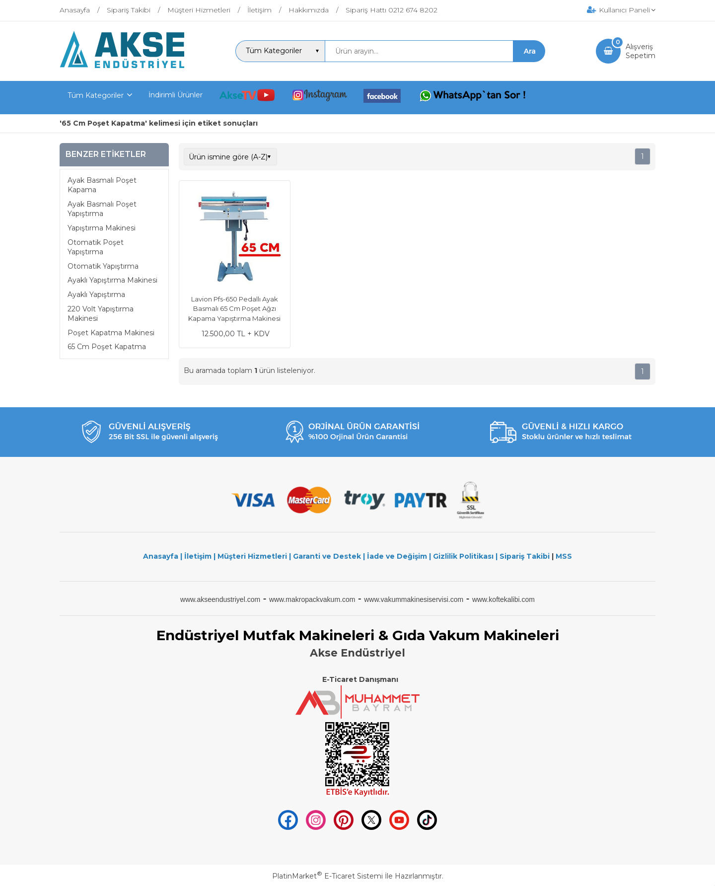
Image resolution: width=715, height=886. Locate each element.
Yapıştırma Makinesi (102, 227)
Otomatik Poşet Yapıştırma (96, 247)
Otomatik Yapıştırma (103, 266)
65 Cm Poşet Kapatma (107, 346)
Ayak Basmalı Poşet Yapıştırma (102, 209)
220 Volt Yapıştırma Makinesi (101, 313)
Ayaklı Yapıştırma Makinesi (112, 280)
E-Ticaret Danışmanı (360, 679)
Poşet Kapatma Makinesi (111, 332)
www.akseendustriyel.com (220, 599)
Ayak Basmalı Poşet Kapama (102, 185)
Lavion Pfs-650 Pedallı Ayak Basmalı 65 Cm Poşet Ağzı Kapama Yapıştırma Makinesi (234, 308)
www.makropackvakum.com (312, 599)
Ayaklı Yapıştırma (96, 294)
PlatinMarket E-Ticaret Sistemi (327, 876)
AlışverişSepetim (640, 51)
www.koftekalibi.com (503, 599)
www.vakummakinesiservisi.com (413, 599)
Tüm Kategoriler (96, 95)
